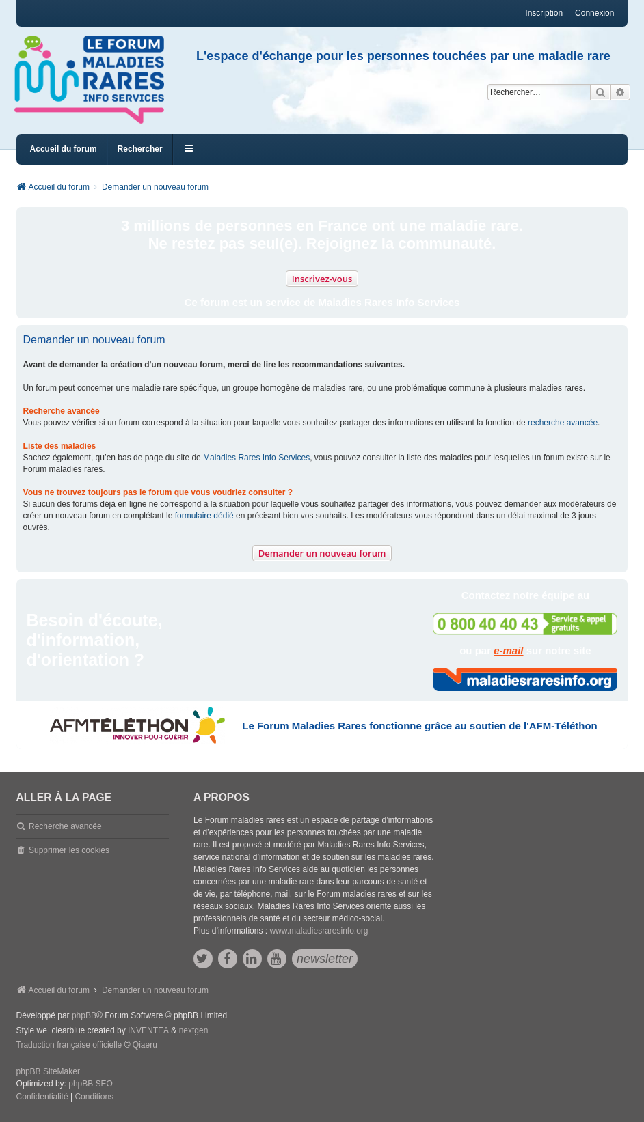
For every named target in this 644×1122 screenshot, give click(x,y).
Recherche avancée (65, 826)
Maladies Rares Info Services (256, 457)
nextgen (194, 1030)
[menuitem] (42, 1097)
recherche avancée (563, 422)
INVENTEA (148, 1030)
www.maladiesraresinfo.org (318, 931)
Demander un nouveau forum (322, 553)
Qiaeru (145, 1045)
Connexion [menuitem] (594, 13)
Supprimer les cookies (69, 850)
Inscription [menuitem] (544, 13)
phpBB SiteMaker (48, 1071)
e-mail (508, 650)
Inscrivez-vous (322, 278)
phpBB (84, 1015)
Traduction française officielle (69, 1045)
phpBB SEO (90, 1084)
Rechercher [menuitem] (140, 149)
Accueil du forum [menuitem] (63, 149)
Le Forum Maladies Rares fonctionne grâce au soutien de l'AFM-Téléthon (419, 725)
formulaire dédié (204, 515)
